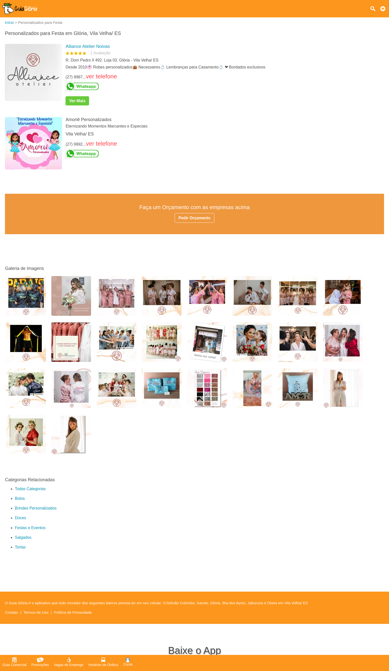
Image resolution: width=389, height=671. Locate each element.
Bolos (20, 498)
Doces (20, 518)
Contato (11, 612)
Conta (127, 661)
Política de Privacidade (73, 612)
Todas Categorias (30, 489)
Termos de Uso (36, 612)
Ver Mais (77, 101)
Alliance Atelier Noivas (87, 46)
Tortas (20, 547)
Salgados (23, 537)
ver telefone (101, 76)
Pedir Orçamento (195, 218)
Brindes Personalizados (36, 508)
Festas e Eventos (30, 528)
